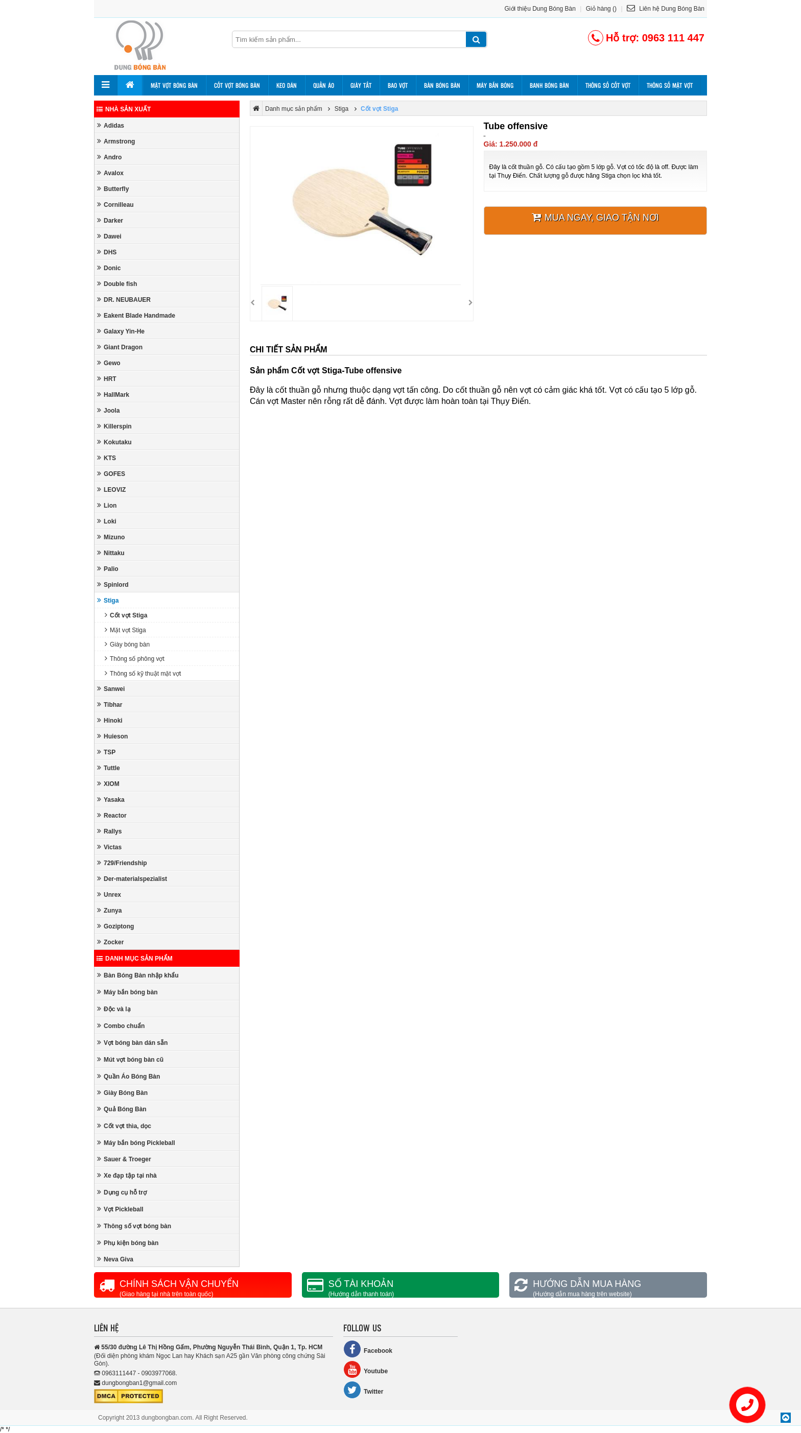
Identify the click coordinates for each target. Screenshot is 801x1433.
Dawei (109, 236)
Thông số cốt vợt (607, 85)
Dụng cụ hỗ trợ (122, 1192)
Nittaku (111, 553)
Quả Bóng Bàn (122, 1109)
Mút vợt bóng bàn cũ (130, 1059)
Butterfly (113, 189)
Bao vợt (398, 85)
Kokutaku (114, 442)
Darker (110, 220)
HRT (106, 379)
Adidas (110, 125)
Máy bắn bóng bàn (127, 992)
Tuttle (108, 768)
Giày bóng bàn (127, 644)
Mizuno (111, 537)
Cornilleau (115, 204)
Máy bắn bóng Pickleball (136, 1143)
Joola (108, 410)
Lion (106, 505)
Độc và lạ (114, 1009)
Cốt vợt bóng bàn (237, 85)
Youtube (365, 1369)
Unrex (109, 894)
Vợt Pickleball (120, 1209)
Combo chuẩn (121, 1026)
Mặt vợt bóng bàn (174, 85)
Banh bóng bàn (549, 85)
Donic (109, 268)
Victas (109, 847)
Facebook (367, 1349)
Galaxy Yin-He (121, 331)
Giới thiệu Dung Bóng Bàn (540, 8)
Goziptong (115, 926)
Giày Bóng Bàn (122, 1092)
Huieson (112, 736)
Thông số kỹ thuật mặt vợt (143, 673)
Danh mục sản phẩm (135, 958)
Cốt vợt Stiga (126, 615)
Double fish (117, 284)
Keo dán (286, 85)
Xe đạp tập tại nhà (127, 1175)
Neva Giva (115, 1259)
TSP (106, 752)
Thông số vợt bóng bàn (134, 1226)
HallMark (113, 394)
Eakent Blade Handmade (136, 315)
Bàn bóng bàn (442, 85)
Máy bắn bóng (495, 85)
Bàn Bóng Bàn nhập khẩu (138, 975)
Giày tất (360, 85)
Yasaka (111, 799)
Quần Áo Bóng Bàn (128, 1076)
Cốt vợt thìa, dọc (124, 1126)
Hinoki (110, 720)
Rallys (109, 831)
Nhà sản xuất (124, 109)
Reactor (112, 815)
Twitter (363, 1390)
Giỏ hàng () (601, 8)
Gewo (109, 363)
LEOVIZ (111, 489)
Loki (106, 521)
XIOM (108, 783)
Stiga (108, 600)
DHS (106, 252)
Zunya (109, 910)
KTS (106, 458)
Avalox (110, 173)
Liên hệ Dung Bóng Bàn (665, 8)
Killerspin (114, 426)
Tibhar (109, 704)
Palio (108, 568)
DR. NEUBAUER (124, 299)
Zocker (110, 942)
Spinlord (113, 584)
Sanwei (111, 688)
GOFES (111, 473)
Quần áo (323, 85)
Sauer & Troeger (124, 1159)
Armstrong (116, 141)
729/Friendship (122, 863)
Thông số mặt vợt (670, 85)
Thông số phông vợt (134, 658)
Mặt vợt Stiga (125, 630)
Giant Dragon (120, 347)
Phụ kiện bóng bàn (127, 1243)
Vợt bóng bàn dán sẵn (132, 1042)
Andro (109, 157)
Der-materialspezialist (132, 878)
